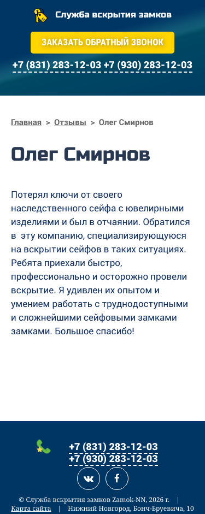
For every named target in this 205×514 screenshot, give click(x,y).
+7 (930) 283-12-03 (113, 458)
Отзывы (70, 122)
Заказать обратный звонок (102, 42)
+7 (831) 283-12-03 (113, 446)
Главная (26, 122)
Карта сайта (31, 508)
